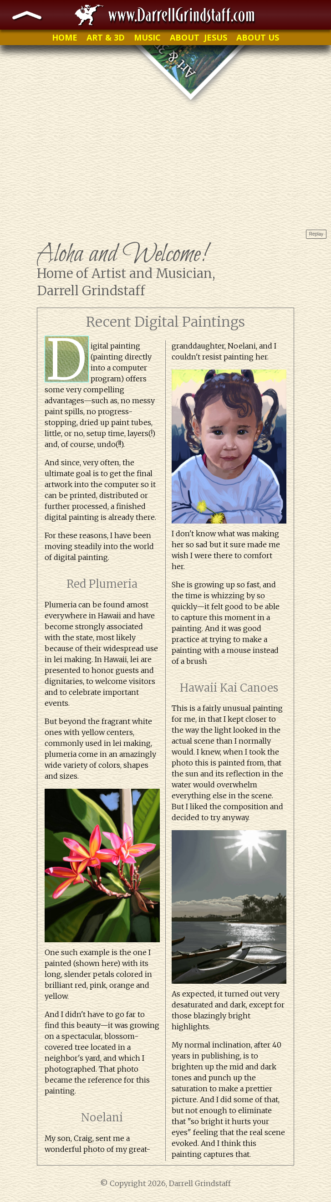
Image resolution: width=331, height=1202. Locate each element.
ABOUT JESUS (198, 37)
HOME (64, 37)
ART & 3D (106, 37)
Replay (316, 233)
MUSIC (147, 37)
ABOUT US (257, 37)
